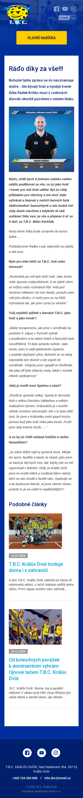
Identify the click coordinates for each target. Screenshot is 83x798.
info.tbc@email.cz (57, 778)
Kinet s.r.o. (55, 791)
